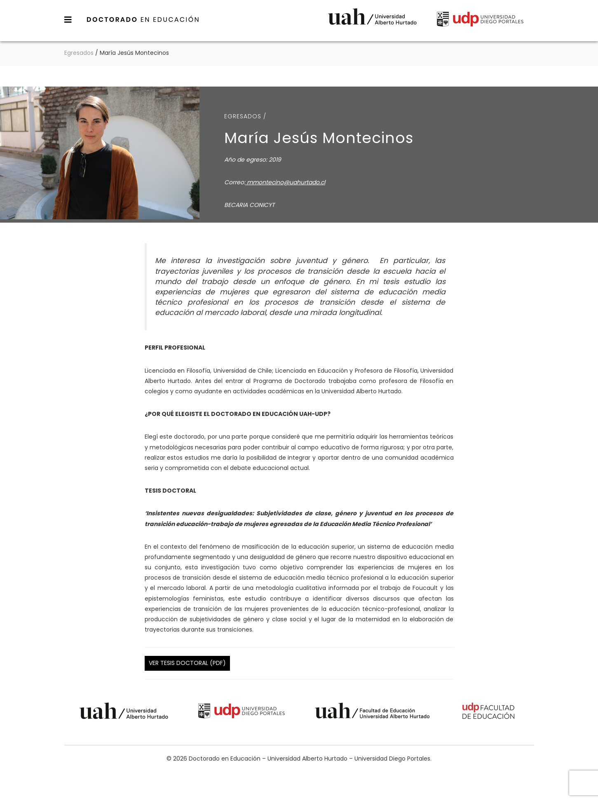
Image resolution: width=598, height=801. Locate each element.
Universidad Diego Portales (480, 20)
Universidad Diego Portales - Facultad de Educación (488, 712)
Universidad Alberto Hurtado (372, 20)
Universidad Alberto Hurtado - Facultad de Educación (372, 712)
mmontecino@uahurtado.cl (285, 182)
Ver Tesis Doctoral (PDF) (187, 663)
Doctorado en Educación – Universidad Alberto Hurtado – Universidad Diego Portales (143, 19)
